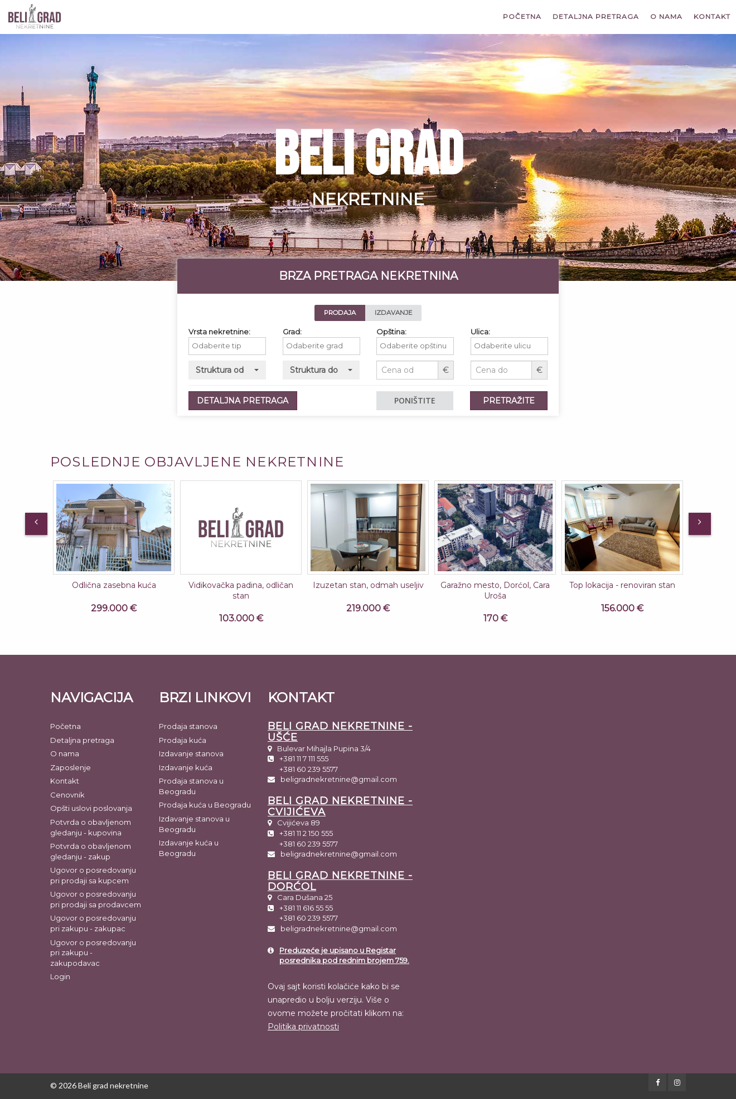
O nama (666, 16)
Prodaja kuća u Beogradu (205, 804)
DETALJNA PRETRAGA (250, 401)
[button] (234, 370)
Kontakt (712, 16)
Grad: (298, 331)
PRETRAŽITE (516, 401)
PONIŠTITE (422, 400)
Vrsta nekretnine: (227, 331)
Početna (522, 16)
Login (60, 976)
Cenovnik (67, 794)
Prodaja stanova (188, 726)
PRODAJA (346, 313)
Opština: (399, 331)
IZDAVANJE (400, 313)
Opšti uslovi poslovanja (91, 808)
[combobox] (234, 346)
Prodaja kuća (182, 740)
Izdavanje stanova (191, 753)
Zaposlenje (70, 767)
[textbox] (237, 346)
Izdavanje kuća (185, 767)
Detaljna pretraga (596, 16)
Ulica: (487, 331)
